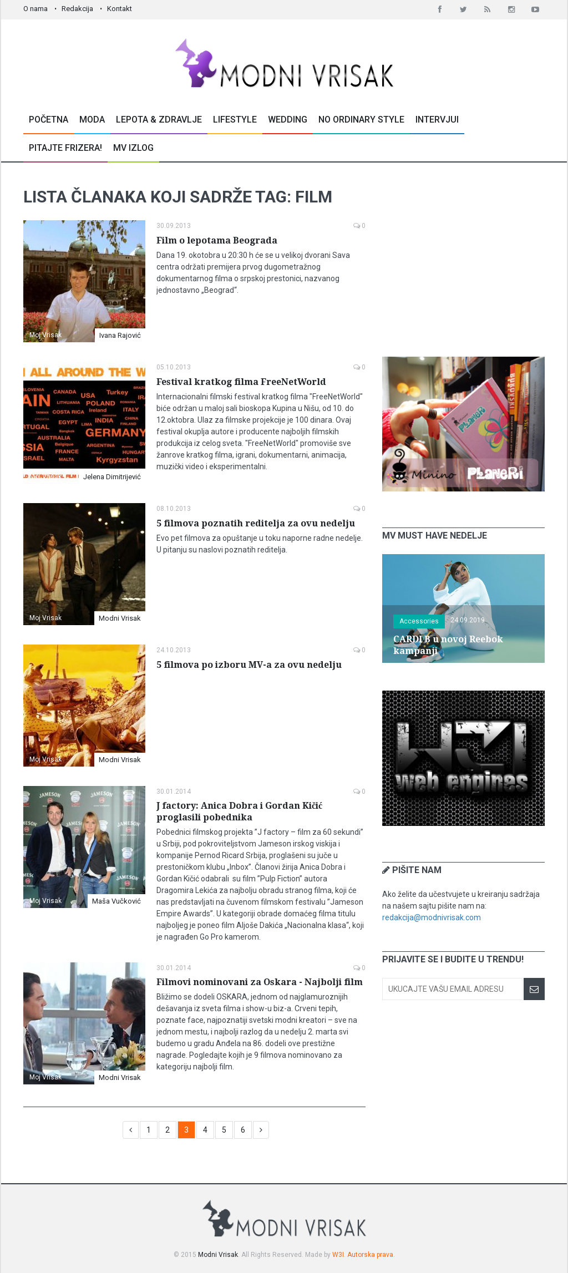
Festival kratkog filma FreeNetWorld (241, 382)
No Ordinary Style (361, 119)
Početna (48, 119)
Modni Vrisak (120, 618)
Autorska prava (370, 1255)
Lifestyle (235, 119)
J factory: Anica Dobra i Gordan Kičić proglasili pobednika (239, 811)
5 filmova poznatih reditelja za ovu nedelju (255, 523)
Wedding (287, 119)
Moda (92, 119)
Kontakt (119, 8)
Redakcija (77, 8)
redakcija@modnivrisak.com (431, 917)
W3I (338, 1255)
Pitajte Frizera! (65, 148)
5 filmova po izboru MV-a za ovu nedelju (249, 665)
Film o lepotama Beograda (216, 240)
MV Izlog (133, 148)
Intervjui (437, 119)
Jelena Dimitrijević (112, 477)
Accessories (419, 621)
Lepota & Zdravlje (159, 119)
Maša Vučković (116, 901)
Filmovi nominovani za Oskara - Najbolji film (259, 982)
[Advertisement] (465, 259)
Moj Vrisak (45, 335)
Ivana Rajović (120, 335)
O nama (35, 8)
